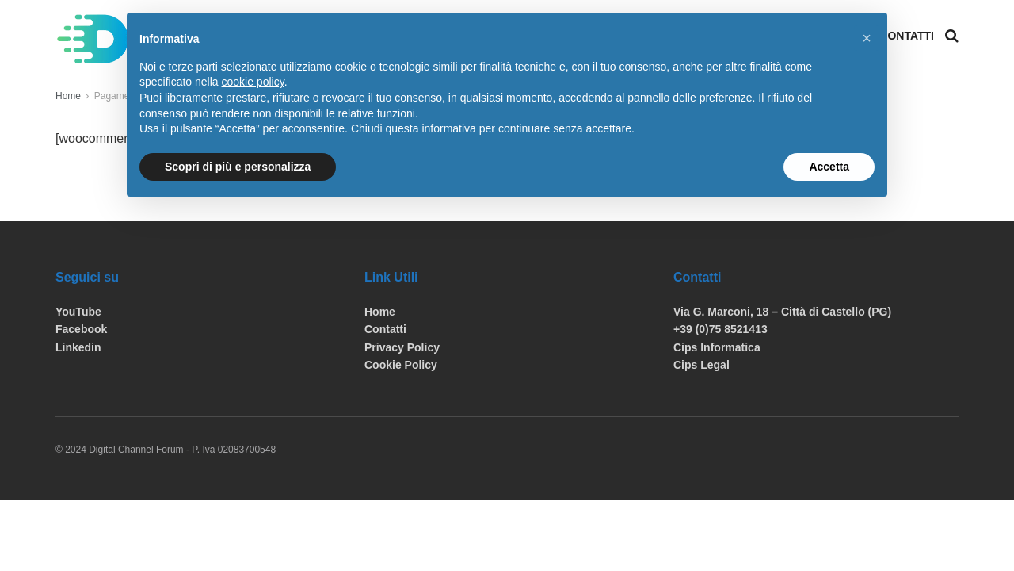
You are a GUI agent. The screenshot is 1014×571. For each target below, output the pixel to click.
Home (68, 96)
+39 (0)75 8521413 (720, 329)
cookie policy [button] (253, 81)
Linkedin (78, 347)
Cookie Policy (400, 364)
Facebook (81, 329)
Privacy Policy (402, 347)
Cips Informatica (716, 347)
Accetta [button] (829, 166)
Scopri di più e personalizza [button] (238, 166)
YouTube (78, 311)
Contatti (906, 35)
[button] (866, 38)
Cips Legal (701, 364)
